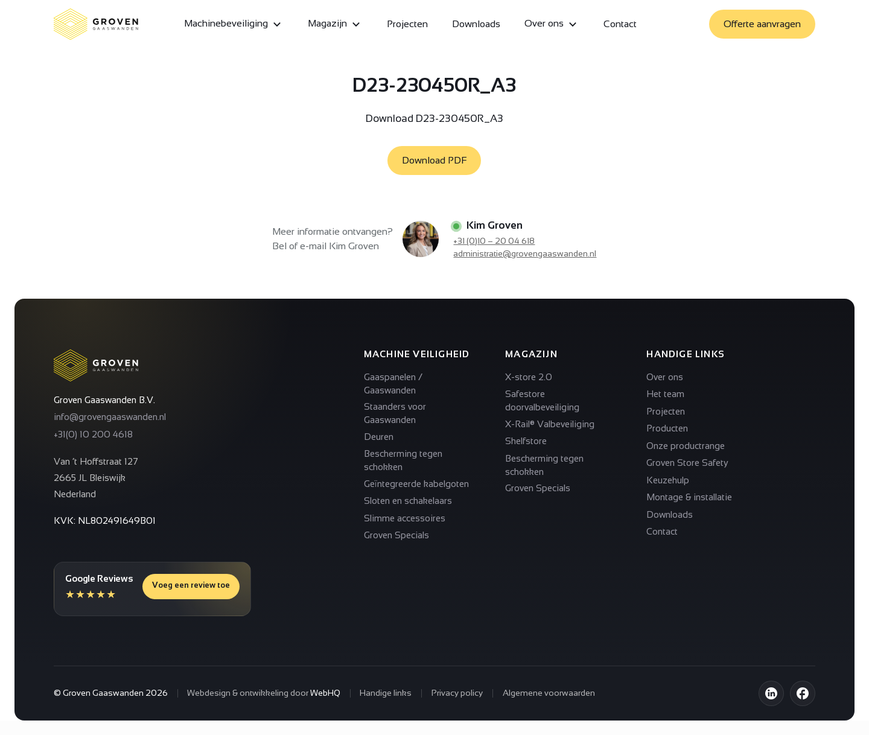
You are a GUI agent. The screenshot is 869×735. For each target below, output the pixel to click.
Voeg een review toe (191, 585)
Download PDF (434, 160)
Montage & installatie (689, 497)
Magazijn (335, 24)
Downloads (476, 24)
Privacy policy (457, 693)
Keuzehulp (667, 480)
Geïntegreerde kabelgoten (416, 484)
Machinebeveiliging (234, 24)
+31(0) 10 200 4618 (93, 434)
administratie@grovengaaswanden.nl (524, 253)
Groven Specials (396, 535)
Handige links (386, 693)
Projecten (407, 24)
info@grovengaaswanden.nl (110, 417)
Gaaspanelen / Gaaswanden (393, 383)
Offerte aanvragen (762, 24)
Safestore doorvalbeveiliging (542, 400)
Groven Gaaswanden (103, 693)
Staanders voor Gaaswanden (395, 413)
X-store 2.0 (528, 377)
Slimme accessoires (404, 518)
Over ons (551, 24)
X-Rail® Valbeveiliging (549, 424)
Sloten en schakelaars (408, 500)
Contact (620, 24)
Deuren (378, 436)
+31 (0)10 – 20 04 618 (494, 241)
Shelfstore (526, 441)
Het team (665, 394)
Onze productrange (685, 446)
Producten (667, 428)
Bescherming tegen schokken (403, 460)
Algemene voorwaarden (549, 693)
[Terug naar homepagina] (96, 365)
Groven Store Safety (687, 462)
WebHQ (325, 693)
